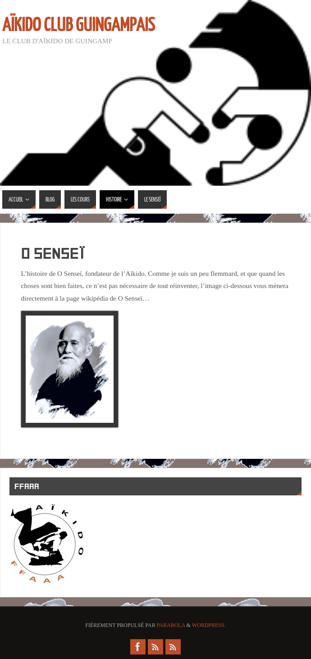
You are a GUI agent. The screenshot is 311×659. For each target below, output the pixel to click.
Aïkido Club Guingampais (78, 25)
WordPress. (209, 625)
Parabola (171, 625)
